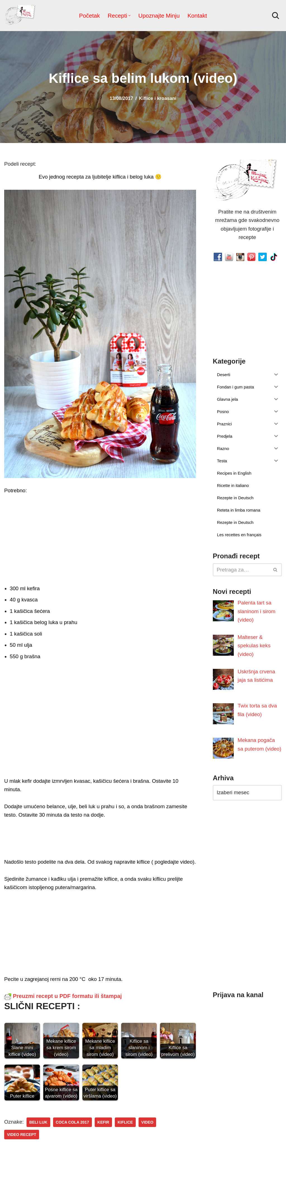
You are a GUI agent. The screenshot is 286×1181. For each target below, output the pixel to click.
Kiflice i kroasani (157, 98)
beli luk (37, 1114)
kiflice (121, 1114)
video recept (172, 1114)
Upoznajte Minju (158, 15)
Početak (91, 15)
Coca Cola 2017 (70, 1114)
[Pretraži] (275, 15)
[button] (130, 16)
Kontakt (195, 15)
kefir (100, 1114)
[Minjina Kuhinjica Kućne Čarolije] (21, 15)
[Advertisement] (100, 538)
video (143, 1114)
